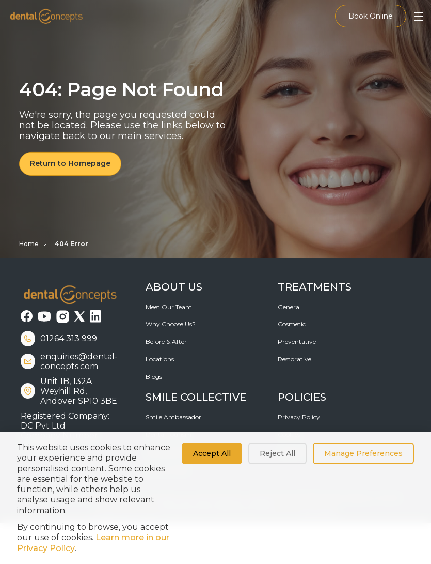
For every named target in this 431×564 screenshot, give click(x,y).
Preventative (297, 341)
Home (29, 244)
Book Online (370, 16)
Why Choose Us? (171, 324)
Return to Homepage (70, 163)
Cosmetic (292, 324)
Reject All (277, 453)
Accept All (212, 453)
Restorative (294, 359)
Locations (160, 359)
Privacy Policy (299, 417)
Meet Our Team (169, 307)
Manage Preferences (363, 453)
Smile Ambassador (173, 417)
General (289, 307)
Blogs (154, 376)
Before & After (166, 341)
